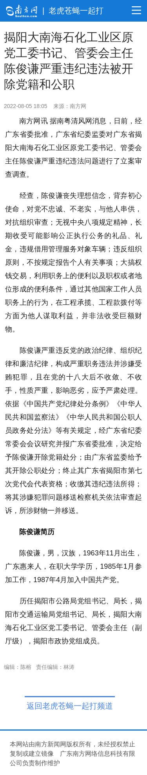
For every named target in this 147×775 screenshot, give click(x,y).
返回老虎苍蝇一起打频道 (70, 706)
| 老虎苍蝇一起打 (72, 10)
